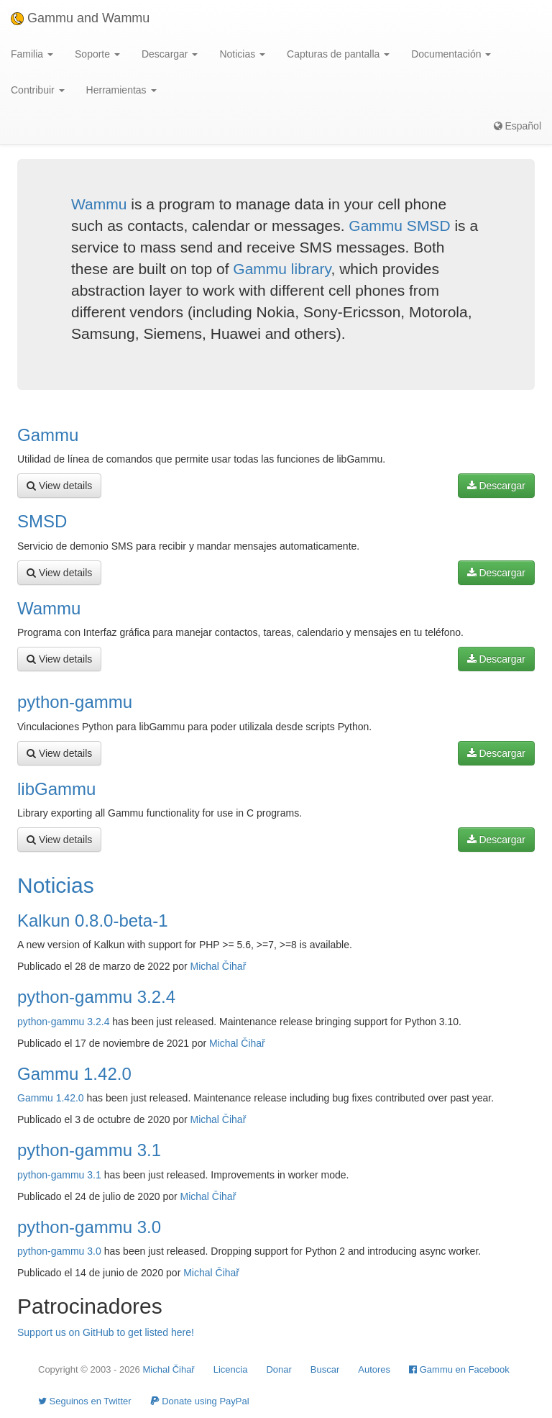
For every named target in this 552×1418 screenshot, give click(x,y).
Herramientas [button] (121, 90)
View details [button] (59, 485)
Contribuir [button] (38, 90)
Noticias (55, 885)
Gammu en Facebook (459, 1369)
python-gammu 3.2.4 (96, 996)
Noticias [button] (242, 54)
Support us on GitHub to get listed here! (105, 1332)
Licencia (230, 1369)
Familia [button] (32, 54)
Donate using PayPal (199, 1401)
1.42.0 (70, 1098)
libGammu (56, 789)
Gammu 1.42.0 (74, 1073)
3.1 (94, 1175)
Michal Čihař (218, 966)
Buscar (324, 1369)
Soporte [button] (97, 54)
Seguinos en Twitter (85, 1401)
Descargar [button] (170, 54)
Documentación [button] (451, 54)
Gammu (47, 435)
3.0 (94, 1251)
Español (517, 126)
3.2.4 (98, 1021)
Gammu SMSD (399, 225)
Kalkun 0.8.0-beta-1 (92, 920)
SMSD (42, 521)
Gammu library (282, 268)
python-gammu (74, 702)
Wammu (98, 204)
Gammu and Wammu (80, 18)
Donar (278, 1369)
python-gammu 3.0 (89, 1227)
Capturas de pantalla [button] (338, 54)
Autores (374, 1369)
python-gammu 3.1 (89, 1150)
